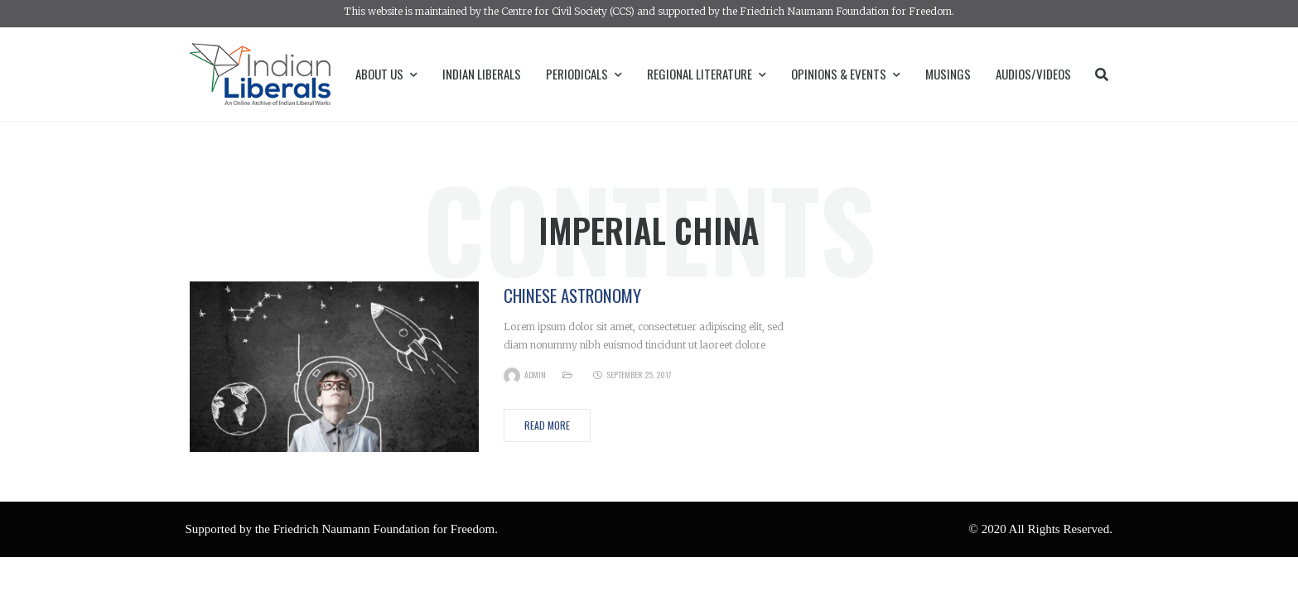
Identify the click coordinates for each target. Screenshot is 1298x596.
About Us (386, 74)
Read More (547, 425)
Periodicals (584, 74)
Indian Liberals (481, 74)
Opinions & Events (845, 74)
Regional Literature (706, 74)
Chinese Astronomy (572, 295)
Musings (948, 74)
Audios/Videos (1033, 74)
